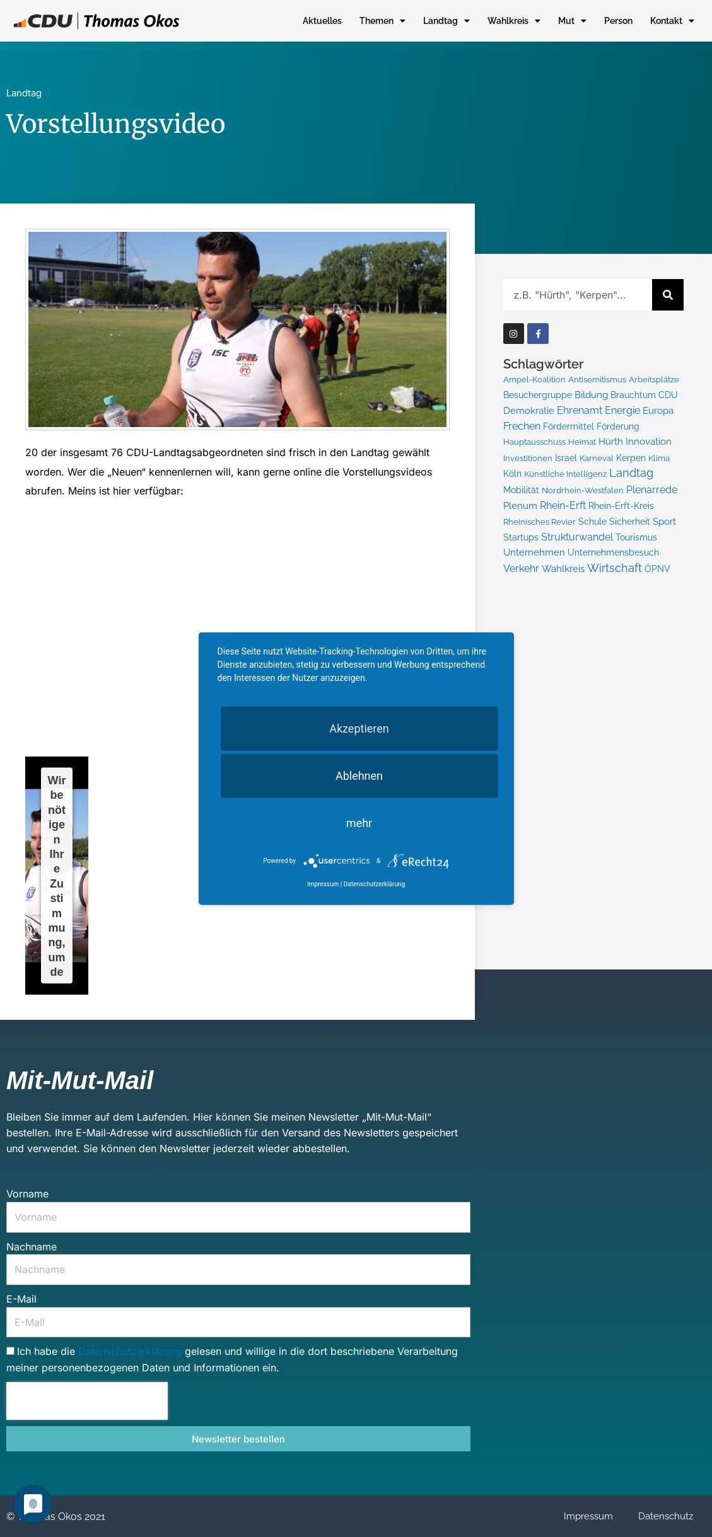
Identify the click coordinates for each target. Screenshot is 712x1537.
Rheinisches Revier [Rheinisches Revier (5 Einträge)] (539, 522)
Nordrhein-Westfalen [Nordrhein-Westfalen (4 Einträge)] (583, 491)
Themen (382, 20)
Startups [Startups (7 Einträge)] (521, 538)
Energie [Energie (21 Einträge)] (622, 410)
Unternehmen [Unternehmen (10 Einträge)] (534, 553)
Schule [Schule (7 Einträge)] (592, 522)
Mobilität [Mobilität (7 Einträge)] (521, 491)
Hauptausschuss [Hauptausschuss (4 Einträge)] (534, 442)
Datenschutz (665, 1516)
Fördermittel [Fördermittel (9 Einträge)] (568, 426)
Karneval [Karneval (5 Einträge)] (597, 458)
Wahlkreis (513, 20)
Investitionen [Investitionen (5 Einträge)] (527, 458)
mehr (359, 823)
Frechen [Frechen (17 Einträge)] (521, 426)
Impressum (588, 1516)
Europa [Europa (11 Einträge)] (658, 410)
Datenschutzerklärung (131, 1351)
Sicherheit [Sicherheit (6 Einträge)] (629, 522)
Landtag (446, 20)
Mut (572, 20)
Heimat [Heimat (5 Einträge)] (582, 442)
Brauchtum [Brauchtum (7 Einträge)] (633, 395)
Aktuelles (322, 21)
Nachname (31, 1246)
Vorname (27, 1193)
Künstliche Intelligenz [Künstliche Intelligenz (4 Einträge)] (565, 474)
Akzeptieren (359, 728)
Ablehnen (359, 775)
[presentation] (87, 1401)
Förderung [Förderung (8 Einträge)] (618, 426)
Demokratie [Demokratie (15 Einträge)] (528, 410)
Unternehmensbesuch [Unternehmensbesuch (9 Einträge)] (613, 553)
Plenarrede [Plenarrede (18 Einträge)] (651, 490)
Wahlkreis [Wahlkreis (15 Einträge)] (563, 569)
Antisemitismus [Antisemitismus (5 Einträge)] (597, 379)
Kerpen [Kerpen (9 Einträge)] (631, 457)
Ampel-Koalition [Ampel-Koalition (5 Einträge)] (534, 379)
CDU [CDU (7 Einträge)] (668, 395)
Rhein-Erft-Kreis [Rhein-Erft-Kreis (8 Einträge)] (621, 506)
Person (618, 21)
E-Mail (21, 1299)
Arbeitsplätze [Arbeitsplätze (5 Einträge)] (654, 379)
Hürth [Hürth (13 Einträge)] (610, 441)
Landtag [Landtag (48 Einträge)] (631, 473)
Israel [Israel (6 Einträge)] (566, 458)
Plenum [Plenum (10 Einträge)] (520, 506)
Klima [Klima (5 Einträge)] (659, 458)
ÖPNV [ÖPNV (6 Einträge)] (657, 569)
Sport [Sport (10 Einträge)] (664, 522)
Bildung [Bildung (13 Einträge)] (591, 395)
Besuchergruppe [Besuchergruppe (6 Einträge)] (537, 395)
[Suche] (668, 295)
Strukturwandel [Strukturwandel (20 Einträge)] (577, 538)
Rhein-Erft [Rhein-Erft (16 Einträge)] (563, 506)
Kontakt (672, 20)
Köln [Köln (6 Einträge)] (512, 474)
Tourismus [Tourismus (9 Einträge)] (636, 537)
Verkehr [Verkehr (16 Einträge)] (521, 569)
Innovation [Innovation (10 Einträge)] (649, 441)
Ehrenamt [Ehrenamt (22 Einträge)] (579, 410)
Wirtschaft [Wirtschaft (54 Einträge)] (614, 568)
